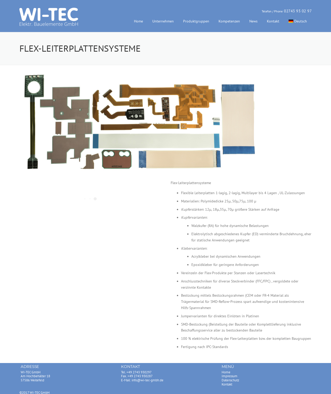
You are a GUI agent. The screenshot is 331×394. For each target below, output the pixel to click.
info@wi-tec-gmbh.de (147, 380)
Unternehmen (163, 21)
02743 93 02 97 (298, 11)
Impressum (229, 376)
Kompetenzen (229, 21)
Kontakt (273, 21)
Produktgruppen (196, 21)
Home (138, 21)
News (253, 21)
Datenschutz (230, 380)
